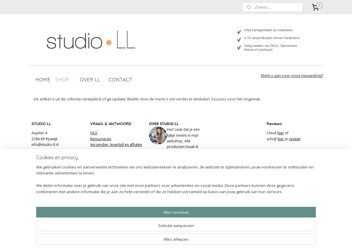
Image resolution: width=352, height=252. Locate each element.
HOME (42, 79)
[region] (137, 230)
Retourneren (100, 138)
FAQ (93, 133)
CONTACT (120, 79)
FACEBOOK (158, 175)
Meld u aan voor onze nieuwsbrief (292, 75)
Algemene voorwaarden (110, 155)
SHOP (65, 79)
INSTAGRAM (159, 169)
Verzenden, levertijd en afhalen (116, 144)
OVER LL (90, 79)
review (294, 138)
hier (281, 133)
